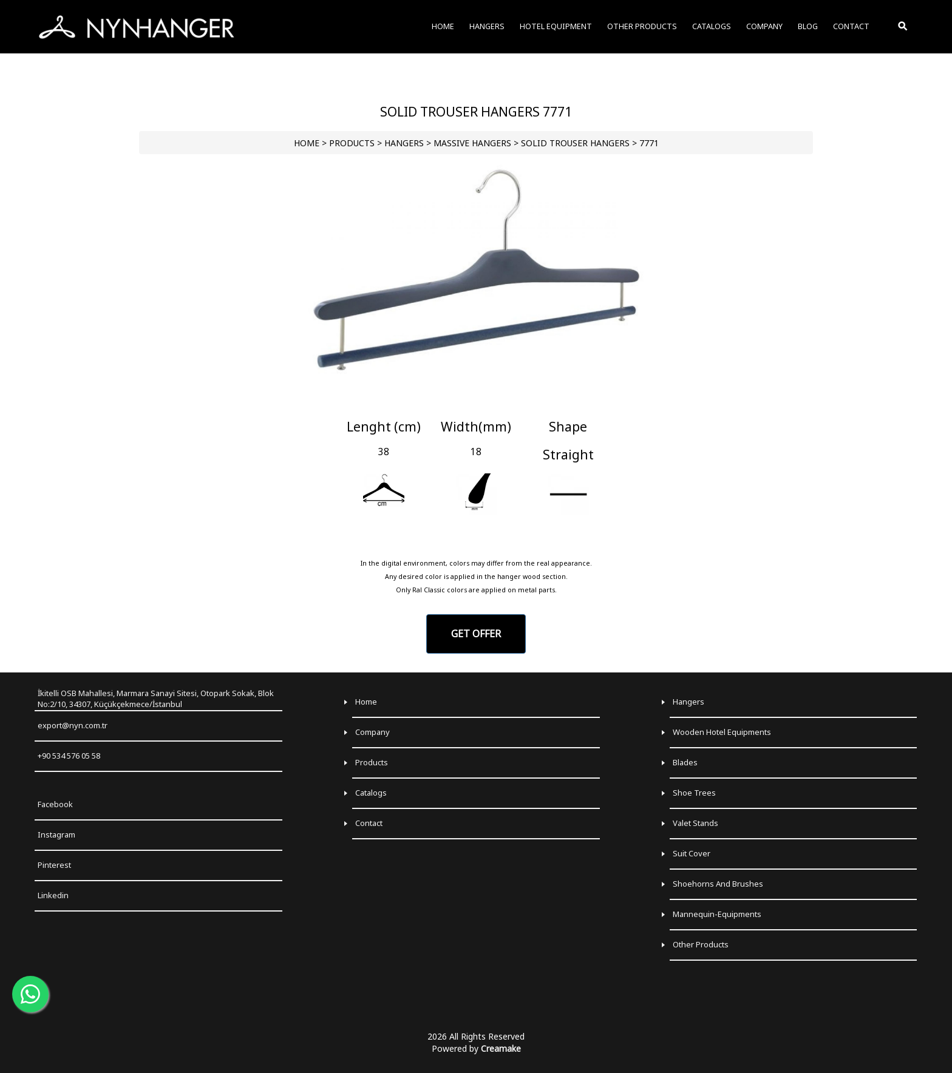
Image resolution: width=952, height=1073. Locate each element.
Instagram (56, 834)
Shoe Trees (694, 792)
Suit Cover (691, 853)
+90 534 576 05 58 (69, 755)
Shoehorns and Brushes (718, 883)
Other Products (701, 944)
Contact (368, 822)
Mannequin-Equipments (717, 914)
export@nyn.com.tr (72, 725)
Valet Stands (695, 822)
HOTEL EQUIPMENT (556, 26)
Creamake (501, 1048)
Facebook (55, 804)
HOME (306, 143)
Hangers (688, 701)
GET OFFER (476, 633)
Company (372, 731)
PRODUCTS (352, 143)
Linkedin (53, 895)
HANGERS (404, 143)
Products (371, 762)
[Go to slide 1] (475, 404)
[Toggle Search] (903, 26)
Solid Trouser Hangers (575, 143)
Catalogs (371, 792)
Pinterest (54, 864)
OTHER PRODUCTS (642, 26)
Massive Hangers (472, 143)
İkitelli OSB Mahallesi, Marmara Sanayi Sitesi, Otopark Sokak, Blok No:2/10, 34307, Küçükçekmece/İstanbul (156, 699)
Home (366, 701)
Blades (685, 762)
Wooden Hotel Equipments (722, 731)
